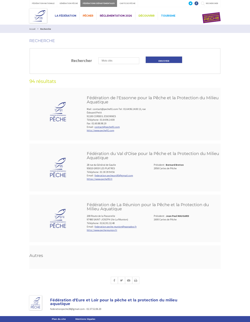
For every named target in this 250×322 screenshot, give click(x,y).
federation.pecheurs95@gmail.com (114, 175)
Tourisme (168, 15)
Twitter (121, 280)
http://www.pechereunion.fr (102, 230)
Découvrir (146, 15)
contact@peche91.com (107, 126)
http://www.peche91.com (100, 130)
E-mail (128, 280)
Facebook (114, 280)
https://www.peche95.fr (99, 179)
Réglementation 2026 (116, 15)
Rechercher (81, 60)
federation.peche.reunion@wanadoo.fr (116, 226)
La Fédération (65, 15)
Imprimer (135, 280)
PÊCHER (88, 15)
